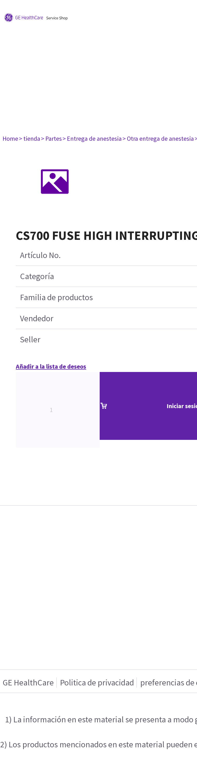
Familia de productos (56, 297)
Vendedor (36, 318)
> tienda (29, 138)
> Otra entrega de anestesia (158, 138)
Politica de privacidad (97, 682)
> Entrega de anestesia (92, 138)
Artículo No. (40, 255)
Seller (30, 339)
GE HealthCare (28, 682)
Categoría (37, 276)
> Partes (51, 138)
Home (10, 138)
